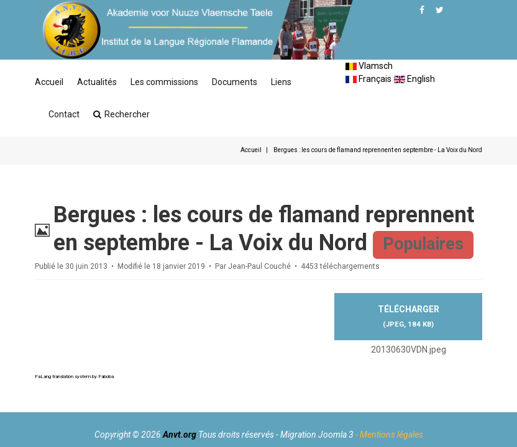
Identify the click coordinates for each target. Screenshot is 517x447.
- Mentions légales (389, 435)
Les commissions (164, 82)
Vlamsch (369, 66)
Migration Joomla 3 (317, 435)
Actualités (97, 82)
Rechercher (121, 114)
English (414, 79)
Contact (64, 114)
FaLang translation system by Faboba (74, 376)
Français (368, 79)
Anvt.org (179, 435)
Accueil (49, 82)
